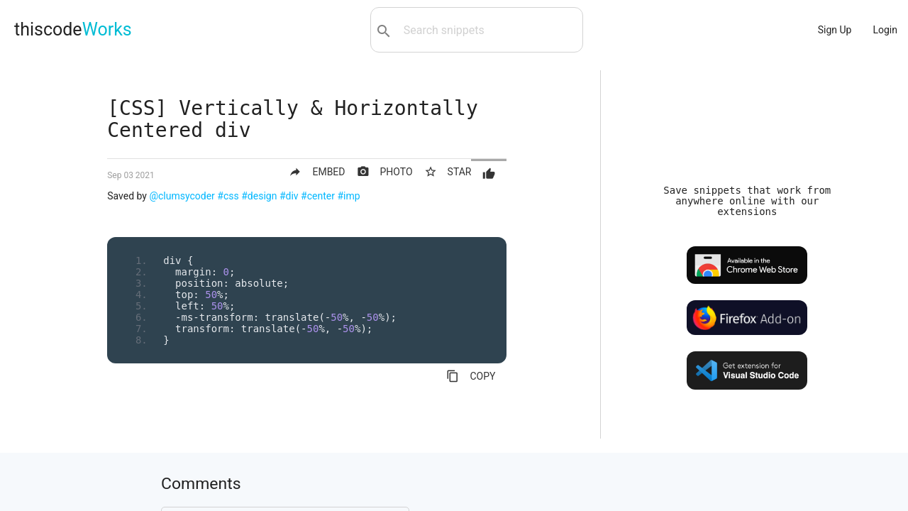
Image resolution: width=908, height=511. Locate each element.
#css (227, 196)
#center (318, 196)
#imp (348, 196)
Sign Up (835, 29)
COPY (470, 376)
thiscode (73, 29)
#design (259, 196)
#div (289, 196)
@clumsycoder (181, 196)
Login (885, 29)
